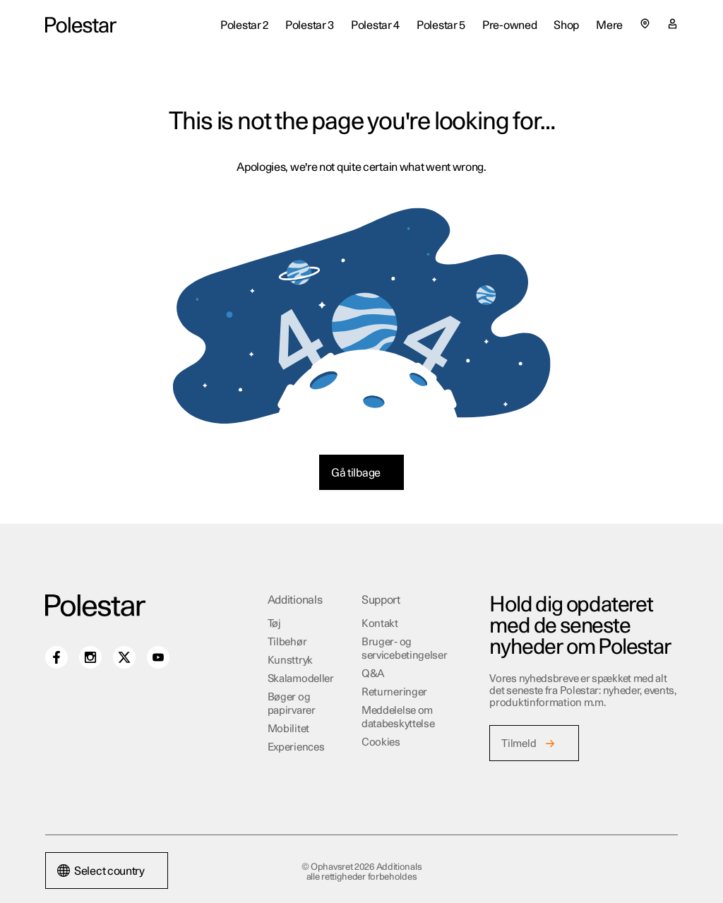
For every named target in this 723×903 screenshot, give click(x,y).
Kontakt (380, 623)
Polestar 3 (309, 25)
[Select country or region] (645, 23)
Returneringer (394, 692)
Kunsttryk (290, 660)
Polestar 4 (375, 25)
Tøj (274, 623)
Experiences (296, 747)
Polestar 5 (441, 25)
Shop (566, 25)
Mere (609, 25)
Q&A (373, 674)
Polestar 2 (244, 25)
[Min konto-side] (672, 25)
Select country (101, 871)
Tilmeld (518, 743)
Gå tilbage (356, 473)
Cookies (381, 742)
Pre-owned (509, 25)
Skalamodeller (301, 679)
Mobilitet (288, 729)
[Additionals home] (80, 25)
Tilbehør (287, 642)
